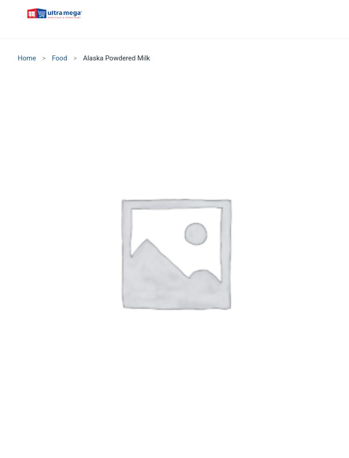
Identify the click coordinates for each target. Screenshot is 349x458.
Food (59, 58)
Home (27, 58)
